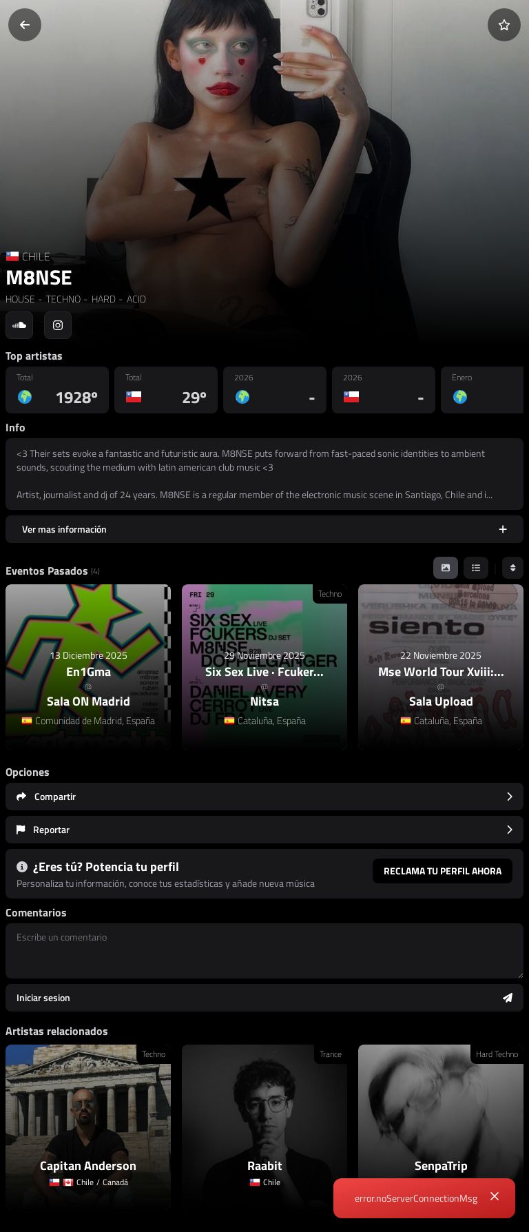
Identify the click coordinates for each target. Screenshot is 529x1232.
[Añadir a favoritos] (504, 24)
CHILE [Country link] (36, 256)
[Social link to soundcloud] (19, 325)
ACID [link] (135, 298)
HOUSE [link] (20, 298)
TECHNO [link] (62, 298)
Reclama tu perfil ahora (442, 870)
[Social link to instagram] (58, 325)
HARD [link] (103, 298)
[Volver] (24, 24)
